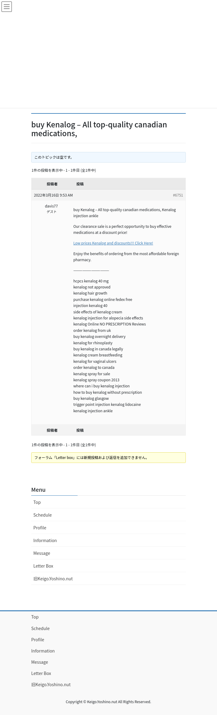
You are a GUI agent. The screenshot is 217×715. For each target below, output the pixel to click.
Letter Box (43, 566)
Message (41, 553)
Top (37, 502)
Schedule (42, 515)
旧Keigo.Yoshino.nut (53, 578)
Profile (39, 527)
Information (45, 540)
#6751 (178, 194)
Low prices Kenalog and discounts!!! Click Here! (113, 242)
